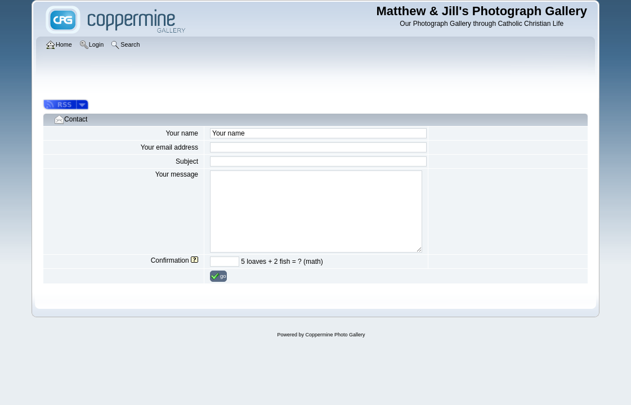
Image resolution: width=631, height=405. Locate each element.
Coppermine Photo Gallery (335, 335)
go (218, 276)
